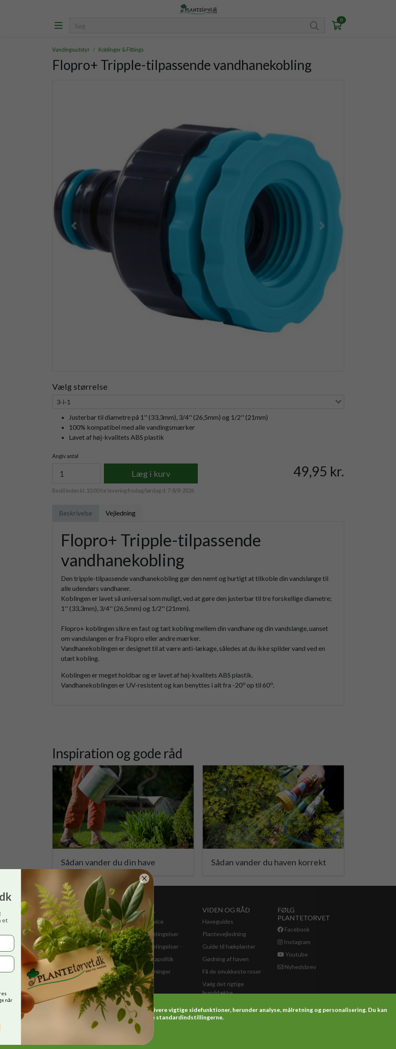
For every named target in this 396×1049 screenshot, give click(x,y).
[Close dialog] (47, 878)
